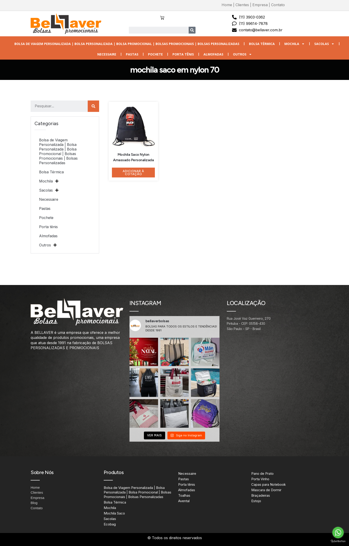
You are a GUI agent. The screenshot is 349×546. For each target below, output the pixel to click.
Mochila (294, 44)
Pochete (155, 54)
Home (227, 5)
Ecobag (110, 524)
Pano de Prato (262, 473)
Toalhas (184, 495)
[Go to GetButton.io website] (338, 541)
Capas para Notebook (268, 484)
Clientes (242, 5)
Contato (278, 5)
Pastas (132, 54)
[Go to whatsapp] (338, 532)
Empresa (260, 5)
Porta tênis (183, 54)
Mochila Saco (114, 513)
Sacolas (324, 44)
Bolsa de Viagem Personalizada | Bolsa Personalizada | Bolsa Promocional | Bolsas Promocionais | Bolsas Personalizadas (126, 44)
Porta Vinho (260, 479)
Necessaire (106, 54)
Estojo (256, 501)
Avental (184, 501)
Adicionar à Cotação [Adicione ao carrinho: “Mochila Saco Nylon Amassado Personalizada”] (133, 172)
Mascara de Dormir (266, 490)
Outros (242, 54)
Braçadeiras (260, 495)
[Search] (192, 30)
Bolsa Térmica (262, 44)
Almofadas (213, 54)
